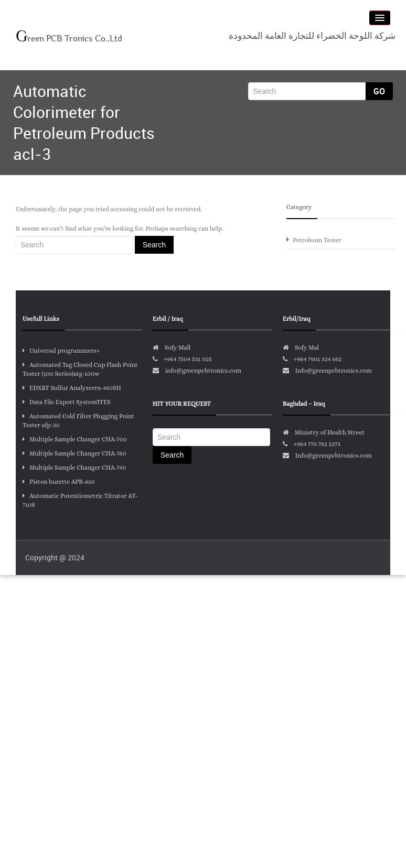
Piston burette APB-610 (59, 481)
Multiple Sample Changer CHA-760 (74, 453)
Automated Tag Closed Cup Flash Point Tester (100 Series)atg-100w (80, 369)
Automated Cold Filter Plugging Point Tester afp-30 (78, 421)
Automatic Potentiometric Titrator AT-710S (80, 500)
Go (379, 91)
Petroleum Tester (317, 240)
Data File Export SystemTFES (67, 402)
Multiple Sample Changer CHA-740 (74, 467)
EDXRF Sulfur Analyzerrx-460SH (72, 388)
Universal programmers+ (61, 350)
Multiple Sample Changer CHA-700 (75, 439)
